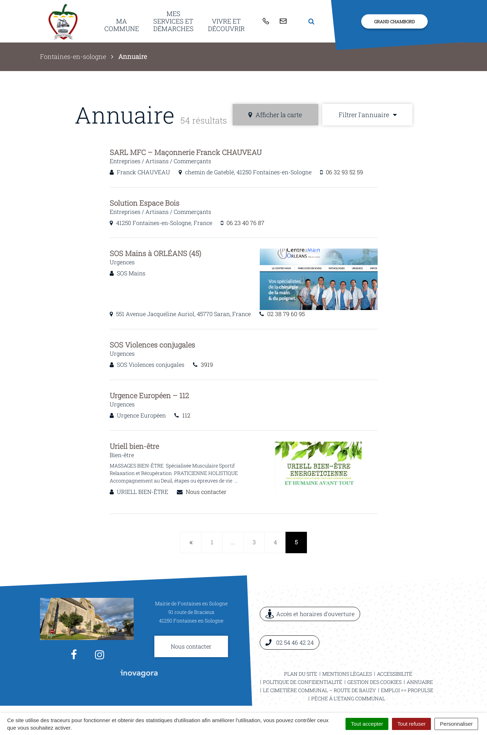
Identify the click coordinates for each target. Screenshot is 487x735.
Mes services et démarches (173, 20)
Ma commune (121, 25)
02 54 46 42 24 (289, 642)
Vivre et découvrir (226, 25)
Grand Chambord (394, 21)
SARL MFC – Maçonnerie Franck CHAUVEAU (186, 152)
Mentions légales (347, 673)
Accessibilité (394, 673)
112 (186, 415)
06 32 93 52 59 (344, 172)
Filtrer (368, 114)
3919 (207, 364)
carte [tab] (275, 114)
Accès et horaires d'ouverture (309, 614)
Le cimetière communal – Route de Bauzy (319, 690)
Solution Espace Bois (144, 203)
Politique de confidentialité (302, 682)
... (233, 542)
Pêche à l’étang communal (348, 698)
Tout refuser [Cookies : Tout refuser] (411, 724)
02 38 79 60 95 (286, 314)
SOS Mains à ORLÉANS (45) (155, 253)
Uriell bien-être (134, 446)
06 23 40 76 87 (245, 222)
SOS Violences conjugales (152, 344)
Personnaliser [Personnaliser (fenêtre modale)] (456, 724)
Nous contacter (206, 491)
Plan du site (300, 673)
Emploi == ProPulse (407, 690)
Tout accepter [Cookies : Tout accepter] (367, 724)
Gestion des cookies (374, 682)
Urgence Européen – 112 (149, 395)
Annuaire (420, 682)
